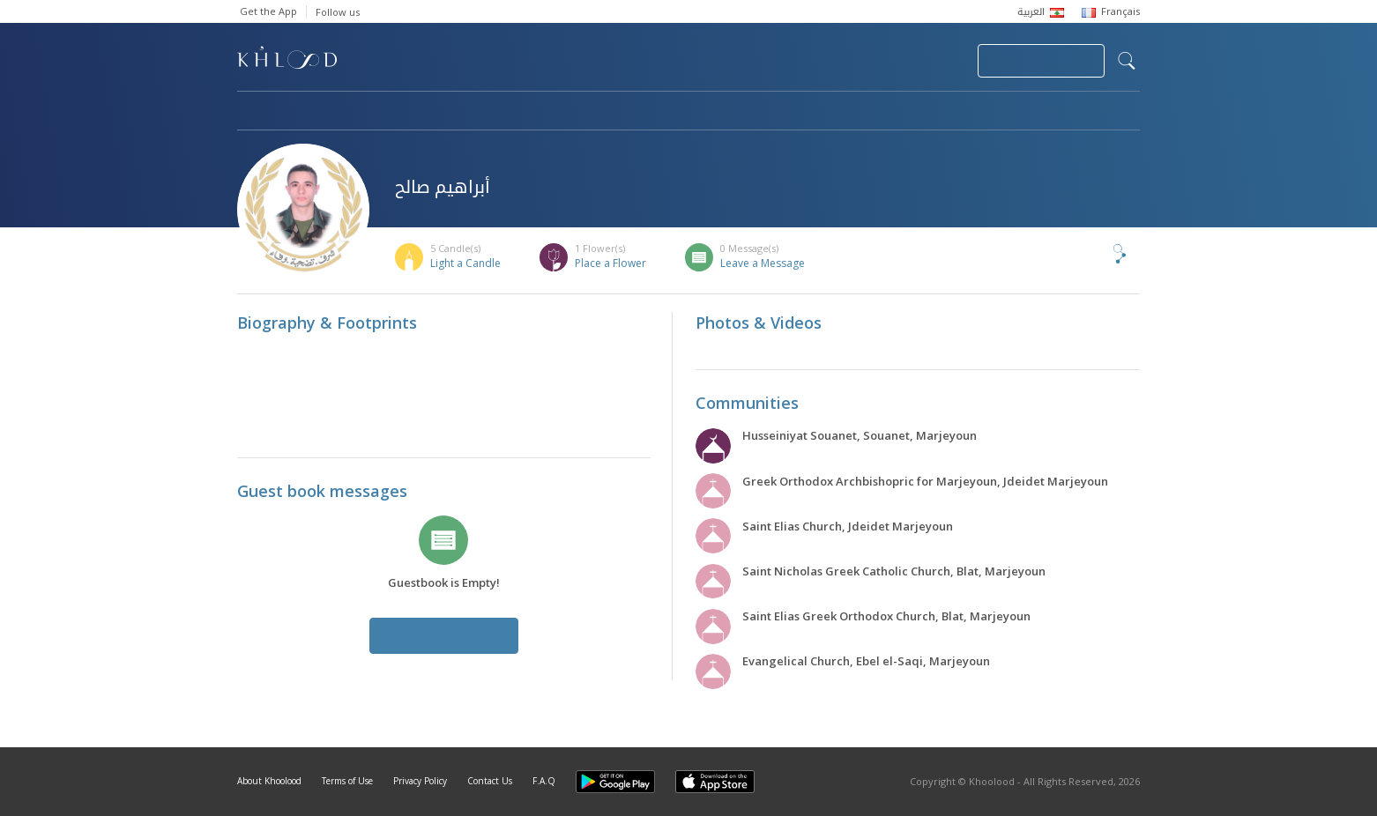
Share (1090, 254)
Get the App (268, 11)
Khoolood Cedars (1088, 112)
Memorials (722, 112)
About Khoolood (269, 781)
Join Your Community (1041, 61)
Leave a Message (762, 263)
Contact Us (489, 781)
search (1126, 61)
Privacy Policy (420, 781)
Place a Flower (610, 263)
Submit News (846, 61)
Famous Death (852, 112)
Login (933, 61)
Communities (595, 112)
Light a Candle (465, 263)
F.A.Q (543, 781)
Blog (966, 112)
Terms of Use (347, 781)
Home (253, 112)
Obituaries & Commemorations (414, 112)
